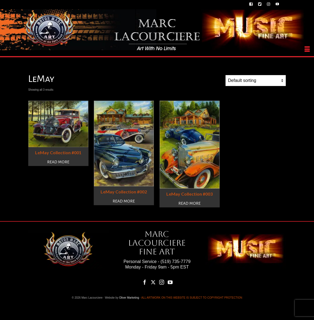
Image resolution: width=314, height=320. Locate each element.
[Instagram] (161, 282)
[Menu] (307, 49)
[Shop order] (255, 80)
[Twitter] (153, 282)
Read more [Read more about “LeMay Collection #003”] (189, 203)
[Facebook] (145, 282)
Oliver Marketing (129, 297)
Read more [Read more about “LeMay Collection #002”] (124, 201)
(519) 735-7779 (175, 261)
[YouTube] (170, 282)
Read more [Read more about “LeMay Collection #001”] (58, 162)
